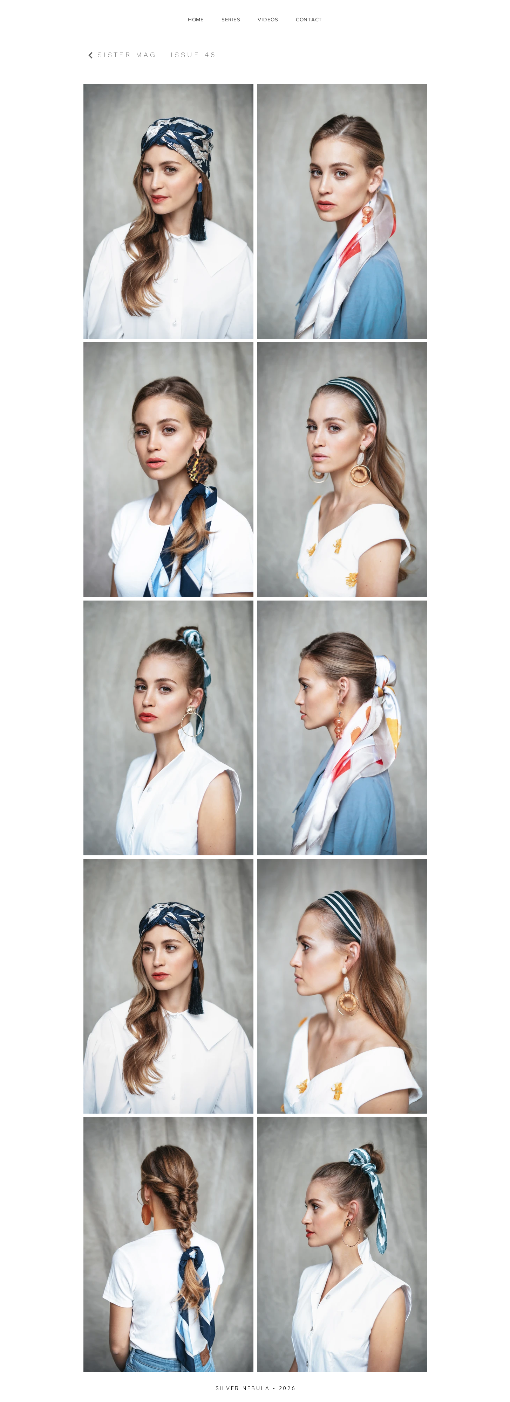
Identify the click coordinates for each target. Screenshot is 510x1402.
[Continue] (90, 55)
